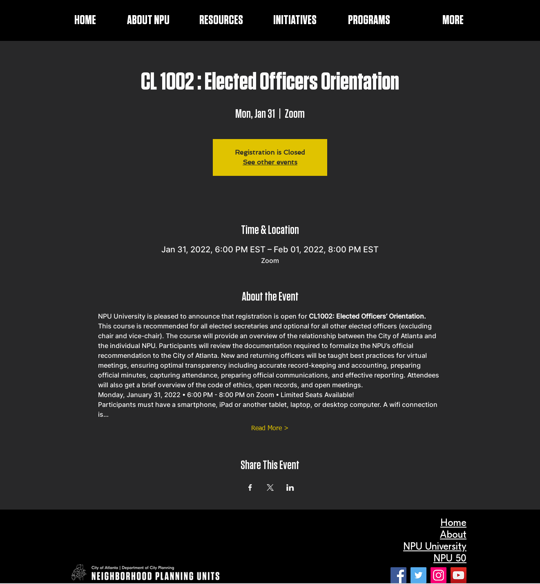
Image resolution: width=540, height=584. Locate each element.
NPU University (434, 546)
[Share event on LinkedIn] (290, 487)
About (453, 534)
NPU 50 (449, 558)
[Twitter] (418, 575)
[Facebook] (398, 575)
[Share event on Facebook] (250, 487)
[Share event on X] (270, 487)
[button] (284, 20)
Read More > (270, 428)
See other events (270, 162)
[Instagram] (438, 575)
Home (453, 522)
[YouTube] (458, 575)
